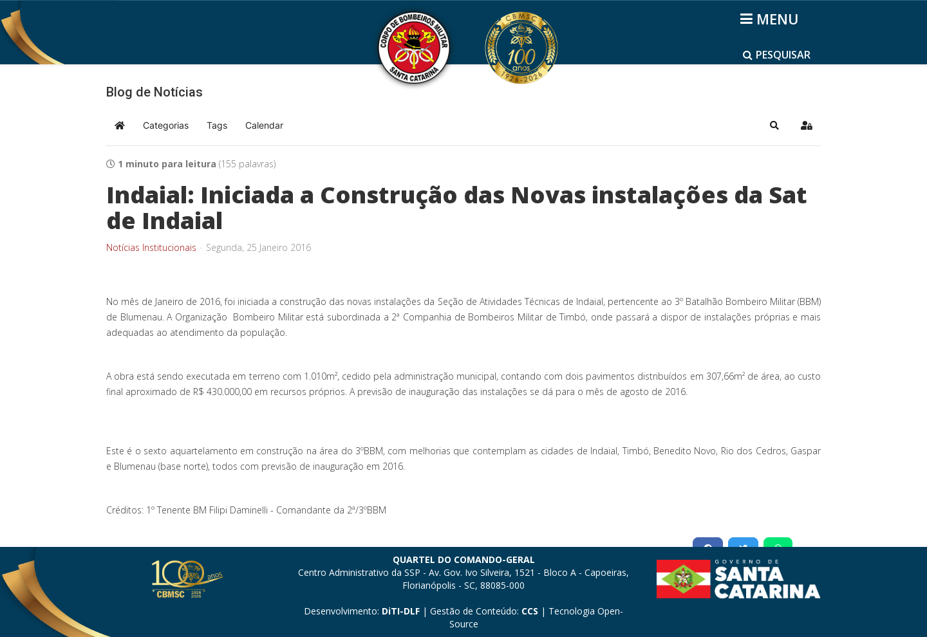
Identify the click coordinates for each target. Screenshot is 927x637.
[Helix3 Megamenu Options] (771, 19)
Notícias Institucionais (151, 248)
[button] (774, 125)
